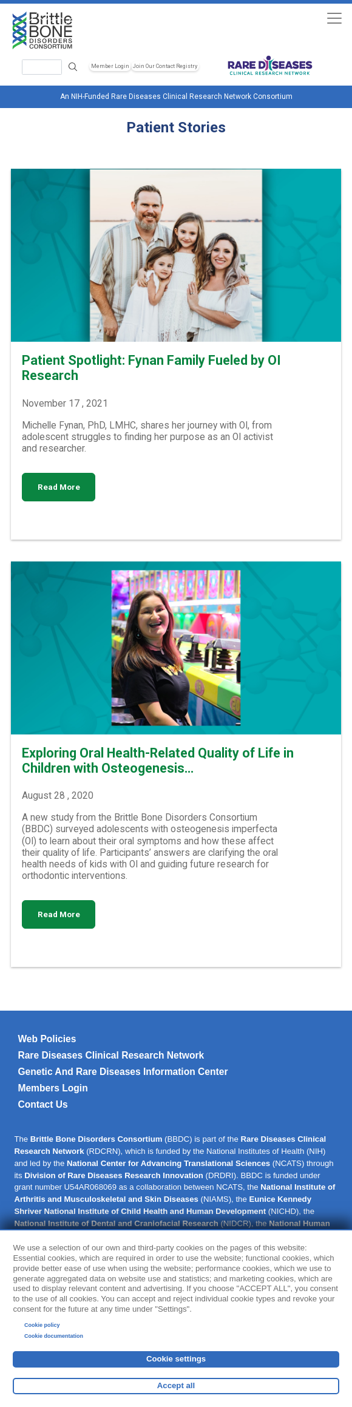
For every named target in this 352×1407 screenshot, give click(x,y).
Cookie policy (42, 1325)
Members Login (52, 1088)
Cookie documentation (53, 1336)
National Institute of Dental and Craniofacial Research (116, 1223)
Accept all (176, 1385)
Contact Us (42, 1104)
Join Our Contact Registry (165, 66)
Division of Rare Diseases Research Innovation (113, 1175)
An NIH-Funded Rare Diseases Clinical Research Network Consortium (176, 96)
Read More (59, 487)
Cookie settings (176, 1358)
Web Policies (47, 1039)
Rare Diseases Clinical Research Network (111, 1055)
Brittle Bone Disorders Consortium (96, 1139)
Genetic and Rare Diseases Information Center (123, 1071)
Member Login (110, 66)
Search (73, 67)
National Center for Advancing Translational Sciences (168, 1163)
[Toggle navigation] (334, 18)
